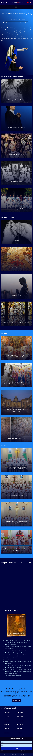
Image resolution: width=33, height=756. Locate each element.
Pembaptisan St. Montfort (16, 438)
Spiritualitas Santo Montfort (17, 127)
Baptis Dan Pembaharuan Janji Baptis (16, 322)
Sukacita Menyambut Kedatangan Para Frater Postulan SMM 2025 (16, 467)
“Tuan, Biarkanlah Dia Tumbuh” (16, 496)
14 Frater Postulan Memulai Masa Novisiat (16, 522)
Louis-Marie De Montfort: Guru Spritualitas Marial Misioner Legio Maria (16, 383)
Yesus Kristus (16, 268)
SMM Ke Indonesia (17, 181)
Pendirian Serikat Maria (16, 154)
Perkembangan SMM (16, 209)
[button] (16, 7)
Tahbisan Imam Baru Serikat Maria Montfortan (16, 549)
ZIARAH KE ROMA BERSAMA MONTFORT (16, 410)
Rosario (16, 240)
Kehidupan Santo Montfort (16, 100)
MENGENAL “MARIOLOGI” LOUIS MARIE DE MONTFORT (16, 355)
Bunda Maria (16, 295)
